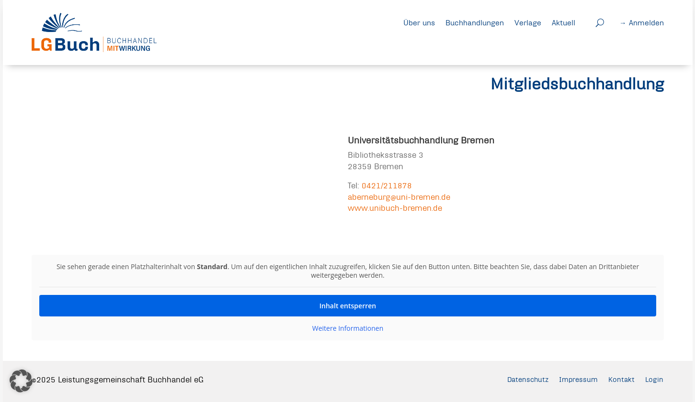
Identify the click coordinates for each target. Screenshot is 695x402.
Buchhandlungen (474, 22)
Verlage (527, 22)
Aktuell (563, 22)
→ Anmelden (641, 22)
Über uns (419, 22)
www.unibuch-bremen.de (395, 208)
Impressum (576, 379)
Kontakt (620, 379)
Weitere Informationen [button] (347, 328)
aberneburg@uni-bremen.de (399, 197)
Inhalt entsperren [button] (347, 305)
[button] (21, 381)
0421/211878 (387, 185)
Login (654, 379)
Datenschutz (523, 379)
